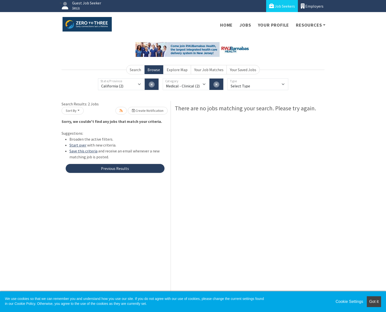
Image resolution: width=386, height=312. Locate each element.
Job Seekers (282, 6)
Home (226, 25)
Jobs (245, 25)
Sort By (71, 110)
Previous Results (115, 168)
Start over (77, 145)
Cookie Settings (349, 301)
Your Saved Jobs (243, 69)
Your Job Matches (209, 69)
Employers (312, 6)
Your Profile (273, 25)
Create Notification (147, 110)
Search (135, 69)
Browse (153, 69)
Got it (374, 301)
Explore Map (177, 69)
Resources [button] (309, 25)
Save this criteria (83, 150)
